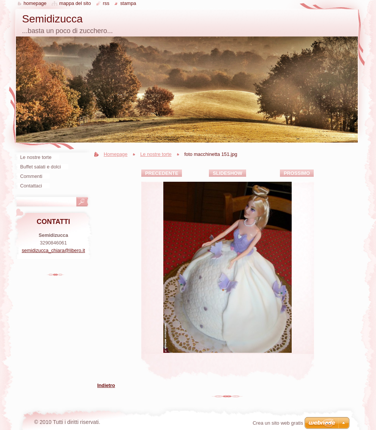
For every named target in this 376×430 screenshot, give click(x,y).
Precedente (161, 173)
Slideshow (227, 173)
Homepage (116, 154)
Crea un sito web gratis (278, 423)
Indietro (106, 385)
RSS (106, 3)
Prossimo (297, 173)
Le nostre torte (156, 154)
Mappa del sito (75, 3)
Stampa (128, 3)
